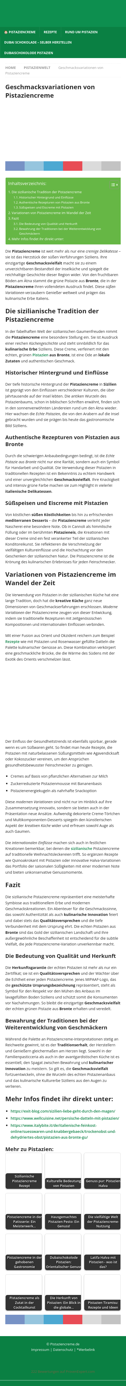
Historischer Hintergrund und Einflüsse (46, 197)
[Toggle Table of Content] (111, 184)
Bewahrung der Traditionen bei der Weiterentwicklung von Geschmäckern (60, 231)
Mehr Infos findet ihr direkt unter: (38, 239)
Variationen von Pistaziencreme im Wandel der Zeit (51, 213)
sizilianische (81, 848)
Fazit (15, 218)
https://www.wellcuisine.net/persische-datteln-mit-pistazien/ (65, 1118)
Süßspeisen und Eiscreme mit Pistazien (46, 207)
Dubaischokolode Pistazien (28, 53)
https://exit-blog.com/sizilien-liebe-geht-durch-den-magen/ (63, 1111)
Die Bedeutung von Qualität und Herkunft (48, 224)
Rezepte (50, 32)
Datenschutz (63, 1349)
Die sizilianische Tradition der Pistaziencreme (47, 192)
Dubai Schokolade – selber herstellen (38, 42)
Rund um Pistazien (81, 32)
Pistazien (40, 354)
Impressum (40, 1349)
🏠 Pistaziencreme (19, 32)
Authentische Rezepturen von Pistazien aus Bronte (54, 202)
